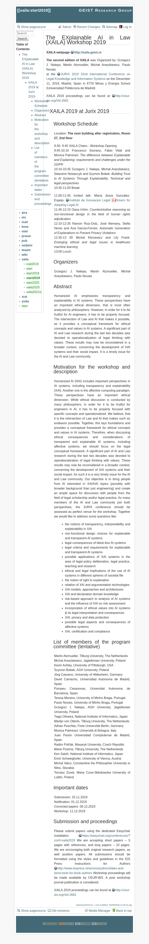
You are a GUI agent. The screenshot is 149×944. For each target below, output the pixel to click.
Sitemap (111, 27)
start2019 (33, 278)
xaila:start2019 (34, 10)
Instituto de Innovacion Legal (89, 200)
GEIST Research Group (105, 10)
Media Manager (99, 910)
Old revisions (60, 910)
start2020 (32, 282)
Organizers (42, 110)
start (29, 268)
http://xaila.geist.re (87, 52)
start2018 (32, 273)
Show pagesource (33, 27)
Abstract (40, 115)
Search (22, 38)
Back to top (124, 910)
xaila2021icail (35, 292)
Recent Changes (88, 27)
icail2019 (32, 264)
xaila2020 (33, 287)
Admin (66, 27)
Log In (127, 27)
